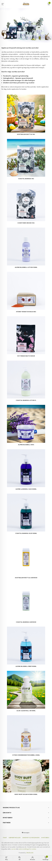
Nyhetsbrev (45, 837)
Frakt (5, 837)
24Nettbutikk (29, 853)
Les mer (13, 849)
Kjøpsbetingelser (14, 837)
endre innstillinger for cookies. (27, 849)
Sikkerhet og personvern (30, 837)
